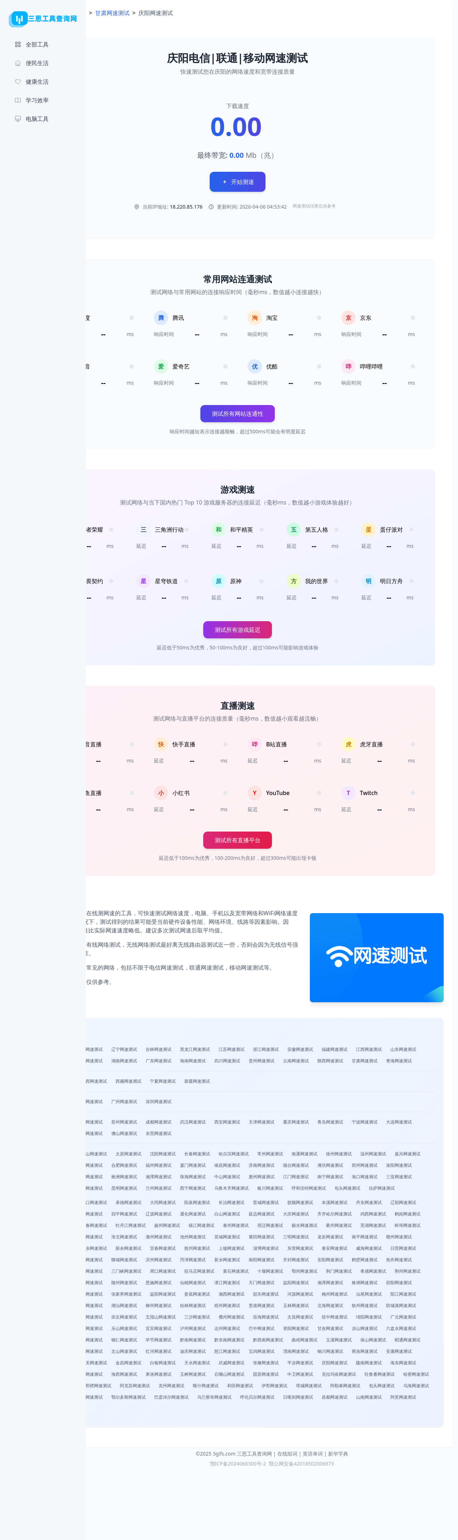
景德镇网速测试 (401, 1274)
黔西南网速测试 (234, 1400)
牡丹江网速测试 (346, 1251)
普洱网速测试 (124, 1411)
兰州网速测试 (124, 1213)
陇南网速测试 (159, 1434)
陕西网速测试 (159, 1075)
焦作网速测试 (193, 1308)
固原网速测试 (124, 1445)
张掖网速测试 (369, 1422)
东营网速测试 (331, 1285)
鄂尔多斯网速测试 (163, 1468)
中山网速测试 (124, 1202)
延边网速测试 (399, 1239)
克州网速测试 (124, 1457)
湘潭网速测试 (365, 1191)
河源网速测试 (300, 1342)
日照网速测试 (124, 1296)
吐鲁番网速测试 (238, 1445)
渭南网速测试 (331, 1411)
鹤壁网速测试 (159, 1308)
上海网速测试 (159, 1115)
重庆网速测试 (365, 1136)
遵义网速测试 (335, 1388)
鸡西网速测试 (202, 1251)
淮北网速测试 (399, 1262)
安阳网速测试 (124, 1308)
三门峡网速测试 (298, 1308)
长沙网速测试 (227, 1147)
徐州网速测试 (408, 1168)
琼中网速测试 (159, 1377)
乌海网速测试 (369, 1457)
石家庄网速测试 (127, 1168)
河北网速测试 (124, 1052)
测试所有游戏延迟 (272, 635)
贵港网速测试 (331, 1354)
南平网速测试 (331, 1274)
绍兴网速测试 (193, 1179)
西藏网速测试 (197, 1095)
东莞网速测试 (296, 1147)
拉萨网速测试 (348, 1213)
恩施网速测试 (399, 1319)
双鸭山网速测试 (273, 1251)
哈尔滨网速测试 (303, 1168)
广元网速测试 (227, 1377)
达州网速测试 (124, 1388)
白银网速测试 (266, 1422)
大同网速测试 (232, 1228)
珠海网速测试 (399, 1191)
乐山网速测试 (331, 1377)
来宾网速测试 (232, 1365)
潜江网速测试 (159, 1331)
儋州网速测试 (373, 1365)
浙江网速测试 (335, 1052)
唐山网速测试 (163, 1168)
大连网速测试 (159, 1147)
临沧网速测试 (408, 1400)
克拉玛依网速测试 (197, 1445)
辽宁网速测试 (193, 1052)
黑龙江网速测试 (264, 1052)
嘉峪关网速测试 (195, 1422)
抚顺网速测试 (369, 1228)
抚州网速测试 (227, 1285)
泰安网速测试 (365, 1285)
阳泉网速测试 (266, 1228)
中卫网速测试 (159, 1445)
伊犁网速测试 (227, 1457)
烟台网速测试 (124, 1191)
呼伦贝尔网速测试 (292, 1468)
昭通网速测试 (373, 1400)
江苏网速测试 (300, 1052)
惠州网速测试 (159, 1202)
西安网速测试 (296, 1136)
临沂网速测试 (159, 1296)
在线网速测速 (138, 13)
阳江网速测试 (403, 1342)
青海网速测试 (227, 1075)
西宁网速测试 (159, 1213)
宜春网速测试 (193, 1285)
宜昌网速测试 (262, 1191)
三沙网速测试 (339, 1365)
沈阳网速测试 (232, 1168)
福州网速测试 (296, 1179)
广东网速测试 (296, 1063)
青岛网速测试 (399, 1136)
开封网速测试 (399, 1296)
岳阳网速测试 (365, 1331)
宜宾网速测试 (365, 1377)
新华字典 (338, 1524)
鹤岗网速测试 (236, 1251)
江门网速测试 (193, 1202)
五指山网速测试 (303, 1365)
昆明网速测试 (399, 1202)
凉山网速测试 (262, 1388)
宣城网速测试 (193, 1274)
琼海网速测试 (408, 1365)
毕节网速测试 (124, 1400)
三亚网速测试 (296, 1202)
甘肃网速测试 (181, 13)
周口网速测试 (335, 1308)
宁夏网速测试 (232, 1095)
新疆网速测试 (266, 1095)
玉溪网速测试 (305, 1400)
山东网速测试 (159, 1063)
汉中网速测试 (159, 1422)
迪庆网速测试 (227, 1411)
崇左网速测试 (266, 1365)
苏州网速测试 (193, 1136)
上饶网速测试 (262, 1285)
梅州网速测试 (335, 1342)
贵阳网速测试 (365, 1202)
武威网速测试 (335, 1422)
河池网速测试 (197, 1365)
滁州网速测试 (124, 1274)
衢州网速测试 (227, 1262)
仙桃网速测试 (124, 1331)
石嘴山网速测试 (401, 1434)
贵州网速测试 (399, 1063)
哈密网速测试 (275, 1445)
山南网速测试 (403, 1468)
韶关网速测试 (266, 1342)
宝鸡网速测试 (296, 1411)
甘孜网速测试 (227, 1388)
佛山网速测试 (262, 1147)
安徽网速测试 (369, 1052)
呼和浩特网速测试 (275, 1213)
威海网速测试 (399, 1285)
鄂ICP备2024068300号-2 (238, 1534)
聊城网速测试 (227, 1296)
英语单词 (313, 1524)
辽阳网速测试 (159, 1239)
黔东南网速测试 (195, 1400)
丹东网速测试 (124, 1239)
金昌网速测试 (232, 1422)
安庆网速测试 (331, 1262)
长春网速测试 (266, 1168)
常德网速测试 (399, 1331)
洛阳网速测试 (227, 1191)
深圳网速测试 (227, 1115)
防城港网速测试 (161, 1365)
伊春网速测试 (309, 1251)
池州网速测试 (159, 1274)
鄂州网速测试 (159, 1319)
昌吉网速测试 (309, 1445)
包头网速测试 (313, 1213)
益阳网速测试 (227, 1331)
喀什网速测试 (159, 1457)
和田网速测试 (193, 1457)
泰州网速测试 (124, 1262)
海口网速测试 (262, 1202)
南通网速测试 (373, 1168)
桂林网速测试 (262, 1354)
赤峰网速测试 (403, 1457)
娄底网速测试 (197, 1342)
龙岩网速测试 (296, 1274)
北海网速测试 (399, 1354)
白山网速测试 (365, 1239)
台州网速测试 (227, 1179)
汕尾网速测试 (369, 1342)
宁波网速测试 (124, 1147)
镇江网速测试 (416, 1251)
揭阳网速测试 (159, 1354)
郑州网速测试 (193, 1191)
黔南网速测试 (159, 1400)
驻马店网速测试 (371, 1308)
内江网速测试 (296, 1377)
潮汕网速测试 (193, 1354)
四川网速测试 (365, 1063)
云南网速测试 (124, 1075)
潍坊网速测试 (159, 1191)
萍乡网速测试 (124, 1285)
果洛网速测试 (331, 1434)
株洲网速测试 (331, 1191)
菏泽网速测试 (296, 1296)
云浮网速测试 (124, 1354)
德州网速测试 (193, 1296)
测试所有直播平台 (272, 846)
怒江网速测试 (262, 1411)
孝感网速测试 (227, 1319)
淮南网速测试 (365, 1262)
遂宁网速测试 (262, 1377)
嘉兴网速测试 (159, 1179)
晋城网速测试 (335, 1228)
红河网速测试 (193, 1411)
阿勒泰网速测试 (298, 1457)
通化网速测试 (331, 1239)
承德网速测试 (197, 1228)
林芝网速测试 (159, 1480)
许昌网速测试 (262, 1308)
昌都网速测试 (369, 1468)
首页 (106, 13)
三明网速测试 (262, 1274)
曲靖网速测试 (270, 1400)
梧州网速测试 (296, 1354)
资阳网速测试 (193, 1388)
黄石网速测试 (408, 1308)
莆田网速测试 (227, 1274)
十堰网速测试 (124, 1319)
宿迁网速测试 (159, 1262)
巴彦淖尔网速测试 (206, 1468)
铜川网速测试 (365, 1411)
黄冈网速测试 (296, 1319)
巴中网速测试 (159, 1388)
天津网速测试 (331, 1136)
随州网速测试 (365, 1319)
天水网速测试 (300, 1422)
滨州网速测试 (262, 1296)
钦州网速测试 (124, 1365)
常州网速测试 (339, 1168)
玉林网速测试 (365, 1354)
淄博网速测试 (296, 1285)
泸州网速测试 (399, 1377)
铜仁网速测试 (403, 1388)
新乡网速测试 (331, 1296)
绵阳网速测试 (331, 1202)
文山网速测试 (159, 1411)
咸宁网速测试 (331, 1319)
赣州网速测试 (365, 1274)
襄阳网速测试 (296, 1191)
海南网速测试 (331, 1063)
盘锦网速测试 (193, 1239)
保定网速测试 (124, 1228)
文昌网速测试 (124, 1377)
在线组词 (287, 1524)
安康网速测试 (124, 1422)
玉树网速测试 (365, 1434)
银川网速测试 (236, 1213)
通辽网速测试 (124, 1468)
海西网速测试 (296, 1434)
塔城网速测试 (262, 1457)
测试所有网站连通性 (272, 414)
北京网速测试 (124, 1115)
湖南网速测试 (262, 1063)
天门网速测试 (193, 1331)
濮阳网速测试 (227, 1308)
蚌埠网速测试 (296, 1262)
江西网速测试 (124, 1063)
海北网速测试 (227, 1434)
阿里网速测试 (124, 1480)
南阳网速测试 (365, 1296)
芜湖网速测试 (262, 1262)
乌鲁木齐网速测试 (197, 1213)
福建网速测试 (403, 1052)
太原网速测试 (197, 1168)
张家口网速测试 (161, 1228)
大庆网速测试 (124, 1251)
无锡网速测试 (193, 1147)
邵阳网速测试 (331, 1331)
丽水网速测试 (193, 1262)
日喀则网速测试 (333, 1468)
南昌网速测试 (365, 1179)
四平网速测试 (262, 1239)
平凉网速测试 (403, 1422)
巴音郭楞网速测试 (348, 1445)
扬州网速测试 (382, 1251)
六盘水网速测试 (298, 1388)
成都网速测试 (227, 1136)
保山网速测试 (339, 1400)
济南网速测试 (399, 1179)
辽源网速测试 (296, 1239)
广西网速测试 (163, 1095)
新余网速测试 (159, 1285)
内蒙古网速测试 (127, 1095)
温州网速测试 (124, 1179)
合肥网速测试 (262, 1179)
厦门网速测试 (331, 1179)
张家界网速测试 (127, 1342)
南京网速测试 (159, 1136)
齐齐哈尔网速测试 (163, 1251)
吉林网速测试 (227, 1052)
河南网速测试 (193, 1063)
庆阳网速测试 (124, 1434)
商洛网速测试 (399, 1411)
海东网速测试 (193, 1434)
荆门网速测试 (193, 1319)
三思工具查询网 (254, 1524)
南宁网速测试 (227, 1202)
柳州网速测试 (227, 1354)
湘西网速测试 (232, 1342)
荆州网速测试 (262, 1319)
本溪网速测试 (403, 1228)
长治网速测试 (300, 1228)
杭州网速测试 (124, 1136)
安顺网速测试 (369, 1388)
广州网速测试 (193, 1115)
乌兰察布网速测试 (249, 1468)
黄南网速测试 (262, 1434)
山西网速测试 (159, 1052)
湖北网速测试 (227, 1063)
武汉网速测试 (262, 1136)
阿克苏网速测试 (389, 1445)
